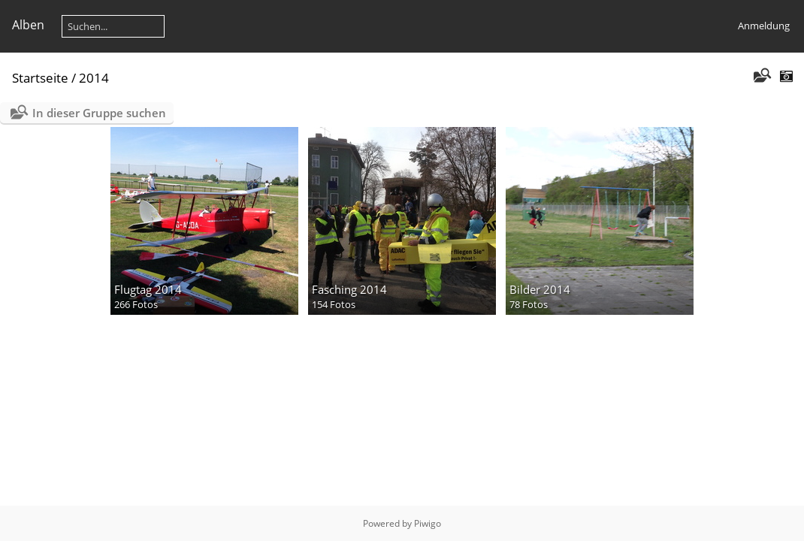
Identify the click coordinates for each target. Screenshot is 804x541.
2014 (94, 77)
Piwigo (427, 523)
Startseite (40, 77)
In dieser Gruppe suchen (99, 112)
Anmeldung (764, 25)
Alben (28, 25)
